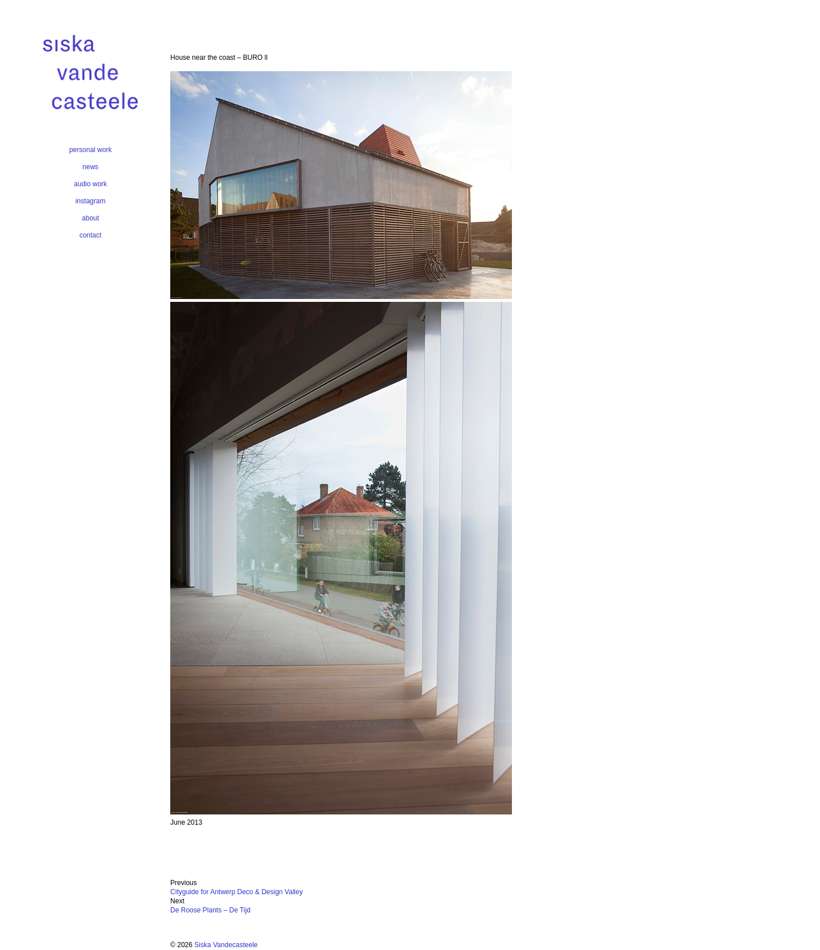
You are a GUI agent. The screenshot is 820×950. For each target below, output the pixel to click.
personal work (90, 150)
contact (90, 235)
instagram (90, 201)
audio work (90, 184)
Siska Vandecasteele (225, 945)
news (91, 167)
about (90, 218)
